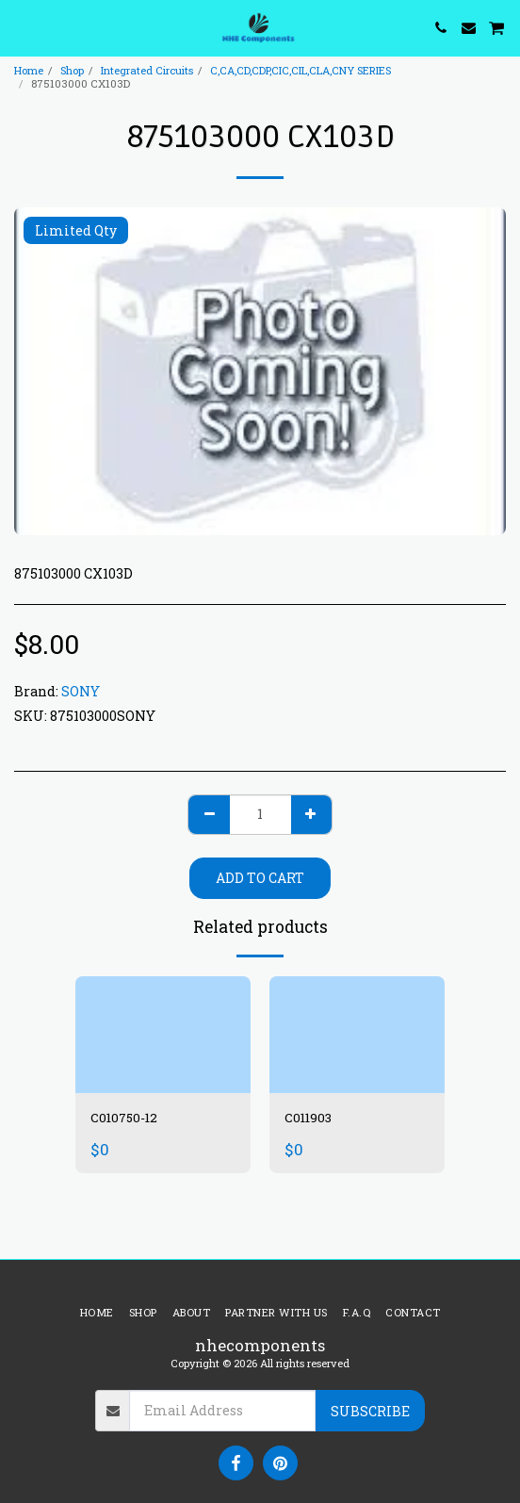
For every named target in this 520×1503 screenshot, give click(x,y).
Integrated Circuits (147, 70)
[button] (21, 27)
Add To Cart (260, 878)
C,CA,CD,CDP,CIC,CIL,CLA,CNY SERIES (300, 70)
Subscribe (370, 1411)
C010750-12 (125, 1117)
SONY (80, 691)
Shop (72, 70)
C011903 (309, 1117)
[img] (163, 1034)
